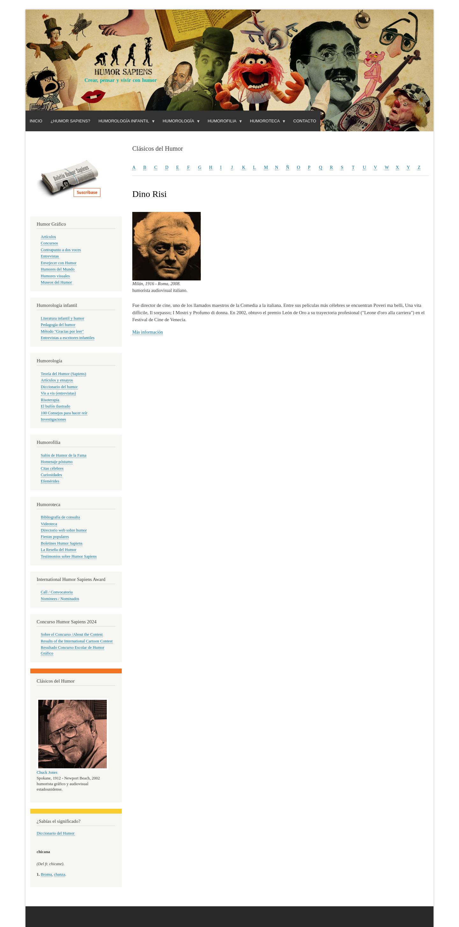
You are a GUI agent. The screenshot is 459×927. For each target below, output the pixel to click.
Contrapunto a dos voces (61, 250)
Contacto (304, 121)
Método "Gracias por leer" (62, 331)
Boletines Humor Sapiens (62, 543)
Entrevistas (50, 256)
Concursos (49, 243)
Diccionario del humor (59, 387)
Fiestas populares (55, 536)
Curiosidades (51, 475)
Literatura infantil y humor (62, 318)
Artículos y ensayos (57, 380)
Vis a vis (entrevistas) (58, 393)
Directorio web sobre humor (64, 530)
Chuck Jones (47, 772)
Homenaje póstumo (57, 462)
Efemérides (50, 481)
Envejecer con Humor (58, 263)
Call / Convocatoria (57, 592)
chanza (59, 874)
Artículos (48, 237)
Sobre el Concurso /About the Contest (72, 634)
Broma (46, 874)
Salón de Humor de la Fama (63, 455)
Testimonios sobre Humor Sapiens (69, 556)
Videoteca (49, 524)
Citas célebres (52, 468)
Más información (147, 332)
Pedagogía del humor (58, 324)
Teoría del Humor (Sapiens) (63, 374)
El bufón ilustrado (55, 406)
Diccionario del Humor (56, 833)
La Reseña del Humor (58, 549)
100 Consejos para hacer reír (64, 413)
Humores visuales (55, 276)
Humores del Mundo (58, 269)
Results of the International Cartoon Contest (77, 641)
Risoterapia (50, 400)
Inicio (36, 121)
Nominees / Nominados (60, 599)
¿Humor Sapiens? (70, 121)
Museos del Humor (56, 282)
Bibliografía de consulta (60, 517)
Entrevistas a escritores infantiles (68, 338)
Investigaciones (53, 419)
